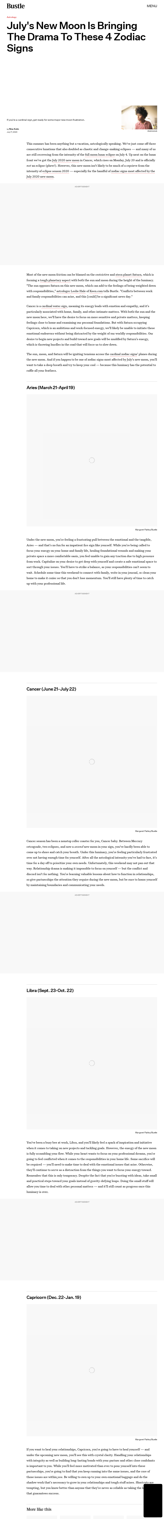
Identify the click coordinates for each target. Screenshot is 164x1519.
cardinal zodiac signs (123, 354)
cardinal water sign (54, 306)
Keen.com (96, 291)
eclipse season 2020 (55, 171)
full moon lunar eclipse (100, 154)
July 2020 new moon (65, 160)
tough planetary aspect (55, 280)
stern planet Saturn (128, 274)
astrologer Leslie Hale (71, 291)
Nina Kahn (14, 128)
